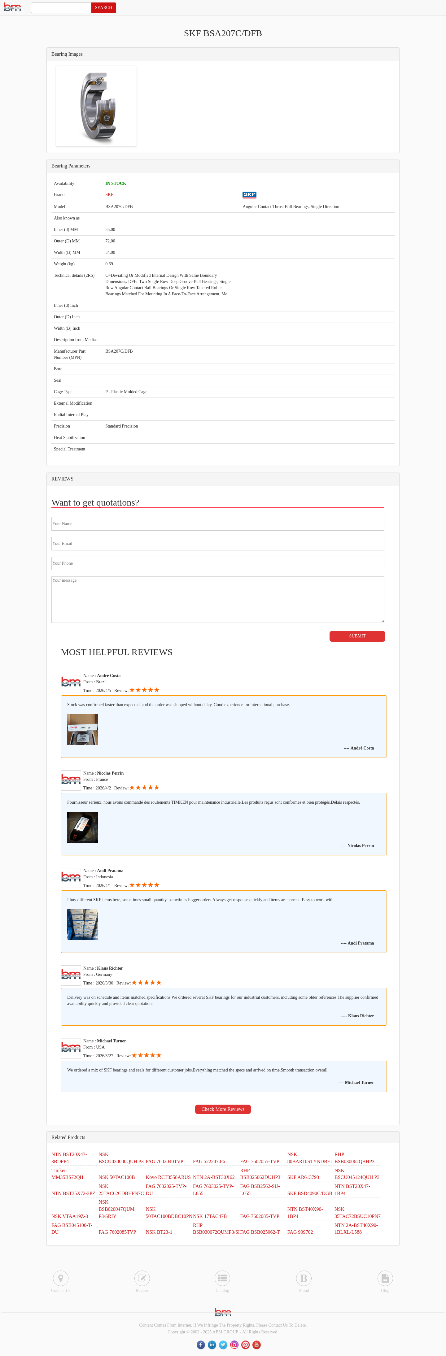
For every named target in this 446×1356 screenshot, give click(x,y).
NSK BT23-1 (159, 1232)
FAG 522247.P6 (209, 1161)
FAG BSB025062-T (260, 1232)
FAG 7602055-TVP (259, 1161)
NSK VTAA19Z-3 (69, 1216)
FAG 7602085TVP (117, 1232)
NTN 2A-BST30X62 (214, 1177)
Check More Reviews (223, 1109)
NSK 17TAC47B (210, 1216)
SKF (109, 194)
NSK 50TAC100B (116, 1177)
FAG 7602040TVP (164, 1161)
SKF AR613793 (303, 1177)
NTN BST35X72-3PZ (73, 1193)
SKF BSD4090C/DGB (309, 1193)
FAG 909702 (300, 1232)
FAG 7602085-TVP (259, 1216)
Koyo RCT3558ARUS (168, 1177)
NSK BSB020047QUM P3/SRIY (116, 1209)
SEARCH (103, 7)
